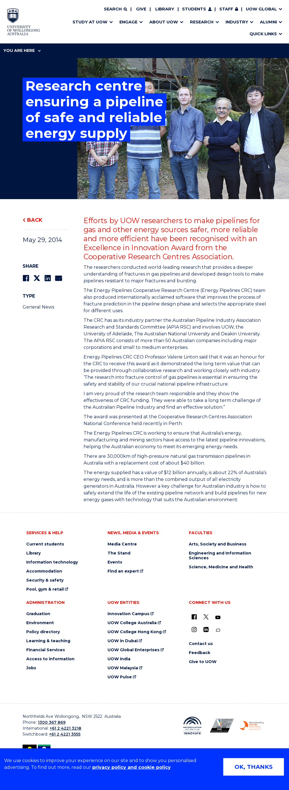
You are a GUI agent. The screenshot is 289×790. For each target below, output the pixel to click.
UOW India (119, 659)
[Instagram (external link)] (194, 629)
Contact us (201, 643)
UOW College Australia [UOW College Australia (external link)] (132, 622)
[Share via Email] (58, 278)
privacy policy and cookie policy (131, 767)
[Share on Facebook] (26, 278)
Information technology (52, 562)
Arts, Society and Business (217, 544)
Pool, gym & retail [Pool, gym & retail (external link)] (45, 589)
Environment (40, 622)
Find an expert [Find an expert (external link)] (123, 571)
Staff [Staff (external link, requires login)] (226, 9)
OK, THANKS (254, 766)
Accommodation (44, 571)
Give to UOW (202, 661)
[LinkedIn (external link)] (206, 629)
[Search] (115, 9)
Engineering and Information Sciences (220, 555)
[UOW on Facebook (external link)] (194, 616)
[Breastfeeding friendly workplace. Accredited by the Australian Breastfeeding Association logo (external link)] (252, 726)
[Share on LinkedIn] (47, 278)
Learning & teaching (48, 641)
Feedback (199, 652)
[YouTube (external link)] (218, 617)
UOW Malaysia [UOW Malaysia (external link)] (123, 668)
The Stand (119, 553)
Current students (45, 544)
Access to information (50, 659)
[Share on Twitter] (36, 278)
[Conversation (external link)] (218, 630)
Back (34, 220)
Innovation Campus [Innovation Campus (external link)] (128, 613)
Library (164, 9)
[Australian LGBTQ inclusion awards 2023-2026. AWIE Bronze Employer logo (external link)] (222, 725)
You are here (22, 50)
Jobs (31, 668)
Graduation (38, 613)
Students (194, 9)
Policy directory (43, 632)
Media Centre (122, 544)
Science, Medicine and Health (221, 567)
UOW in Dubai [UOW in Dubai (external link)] (123, 641)
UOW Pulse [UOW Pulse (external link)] (120, 677)
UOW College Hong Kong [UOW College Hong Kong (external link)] (135, 632)
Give (141, 9)
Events (115, 562)
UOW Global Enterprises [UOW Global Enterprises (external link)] (133, 650)
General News (38, 307)
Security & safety (45, 580)
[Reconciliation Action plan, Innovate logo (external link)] (192, 725)
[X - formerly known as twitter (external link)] (206, 616)
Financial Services (45, 650)
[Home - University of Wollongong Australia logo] (23, 21)
